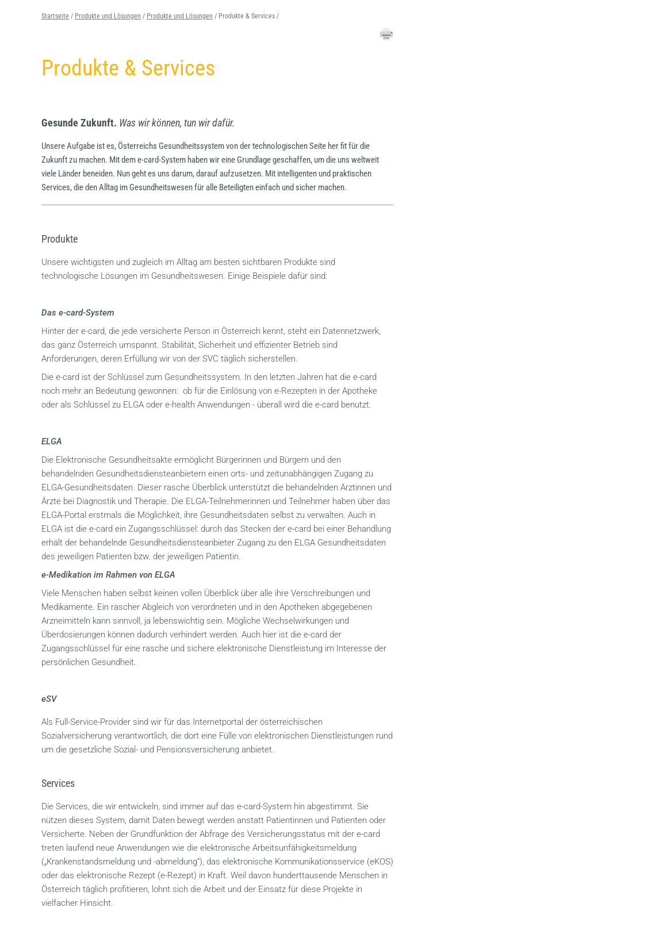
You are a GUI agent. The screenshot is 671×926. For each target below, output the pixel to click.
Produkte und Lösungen (108, 16)
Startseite (55, 16)
